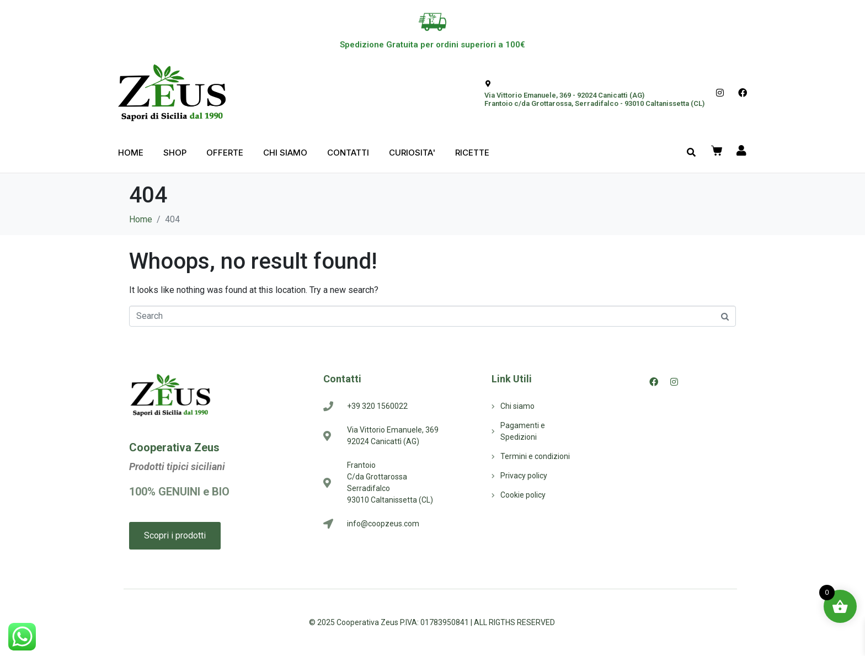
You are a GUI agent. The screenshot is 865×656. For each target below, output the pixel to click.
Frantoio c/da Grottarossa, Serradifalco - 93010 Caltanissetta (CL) (594, 103)
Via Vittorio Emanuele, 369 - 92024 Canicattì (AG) (564, 95)
